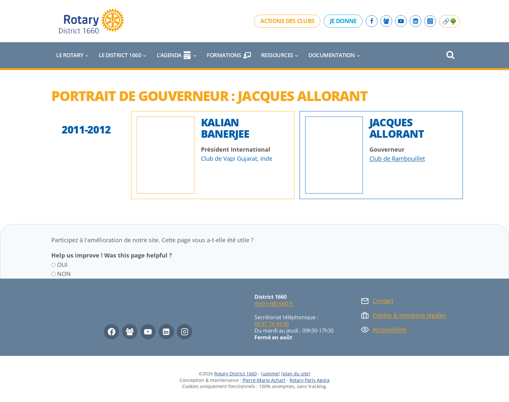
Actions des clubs (287, 21)
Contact (383, 301)
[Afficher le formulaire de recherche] (450, 55)
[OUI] (53, 265)
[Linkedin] (415, 21)
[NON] (53, 274)
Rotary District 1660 (235, 374)
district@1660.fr (274, 303)
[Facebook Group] (386, 21)
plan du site (296, 374)
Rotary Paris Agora (309, 380)
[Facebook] (372, 21)
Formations (229, 55)
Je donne (343, 21)
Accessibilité (389, 329)
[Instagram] (430, 21)
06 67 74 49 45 (272, 323)
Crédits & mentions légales (409, 315)
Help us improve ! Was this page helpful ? (111, 255)
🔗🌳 (449, 21)
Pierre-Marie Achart (263, 380)
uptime (270, 374)
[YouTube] (401, 21)
